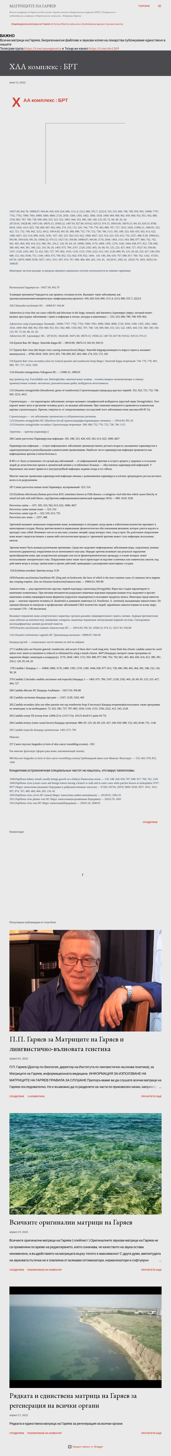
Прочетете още (151, 1096)
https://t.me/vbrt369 (104, 48)
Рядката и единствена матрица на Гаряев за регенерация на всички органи (73, 1400)
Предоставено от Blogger (85, 1446)
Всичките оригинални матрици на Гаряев (70, 1222)
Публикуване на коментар (44, 1269)
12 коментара (36, 1096)
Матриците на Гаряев (32, 5)
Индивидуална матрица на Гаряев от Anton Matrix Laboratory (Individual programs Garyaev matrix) (67, 24)
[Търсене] (144, 6)
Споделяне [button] (150, 822)
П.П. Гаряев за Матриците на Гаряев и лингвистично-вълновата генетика (66, 1043)
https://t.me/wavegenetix (42, 48)
